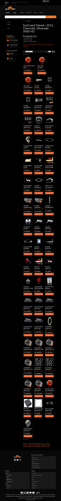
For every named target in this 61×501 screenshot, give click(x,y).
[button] (40, 7)
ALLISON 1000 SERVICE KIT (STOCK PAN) (28, 122)
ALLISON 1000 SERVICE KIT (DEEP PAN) (49, 102)
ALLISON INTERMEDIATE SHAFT (49, 202)
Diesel (7, 468)
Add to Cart (27, 411)
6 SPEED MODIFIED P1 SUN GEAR (27, 102)
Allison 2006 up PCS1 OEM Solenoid (49, 122)
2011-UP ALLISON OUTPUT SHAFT (38, 82)
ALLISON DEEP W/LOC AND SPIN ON (28, 182)
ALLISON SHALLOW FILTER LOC (27, 263)
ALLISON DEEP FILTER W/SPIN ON (49, 162)
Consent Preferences (30, 494)
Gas (7, 478)
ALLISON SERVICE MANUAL (36, 243)
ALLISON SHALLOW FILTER (48, 243)
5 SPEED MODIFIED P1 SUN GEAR (48, 82)
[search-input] (25, 11)
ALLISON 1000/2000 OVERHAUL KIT (38, 122)
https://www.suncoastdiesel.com (27, 491)
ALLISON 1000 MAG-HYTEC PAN (38, 102)
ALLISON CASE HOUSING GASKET (49, 142)
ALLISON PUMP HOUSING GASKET (28, 243)
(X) (23, 33)
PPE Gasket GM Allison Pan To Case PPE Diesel (38, 405)
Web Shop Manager (44, 499)
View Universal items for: (37, 440)
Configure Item (27, 68)
